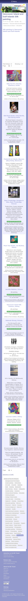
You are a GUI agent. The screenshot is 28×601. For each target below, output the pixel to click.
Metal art (17, 517)
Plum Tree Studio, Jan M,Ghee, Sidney (14, 246)
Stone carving (14, 541)
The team (6, 570)
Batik (6, 487)
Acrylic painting (9, 483)
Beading (11, 487)
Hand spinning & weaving (12, 511)
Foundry (19, 505)
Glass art (19, 507)
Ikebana (22, 511)
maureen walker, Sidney (14, 416)
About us (6, 568)
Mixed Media (8, 519)
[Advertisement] (14, 47)
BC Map (17, 21)
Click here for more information (14, 93)
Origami (23, 523)
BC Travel (11, 21)
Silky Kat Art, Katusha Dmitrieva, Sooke (14, 84)
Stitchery (7, 541)
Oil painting (16, 523)
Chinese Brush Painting (11, 493)
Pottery (7, 531)
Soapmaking (8, 539)
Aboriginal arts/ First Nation (12, 481)
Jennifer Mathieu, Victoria (14, 289)
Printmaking (14, 531)
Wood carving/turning (10, 547)
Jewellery (22, 513)
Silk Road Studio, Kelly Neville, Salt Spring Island (14, 116)
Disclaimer (6, 578)
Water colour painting (10, 545)
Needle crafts (8, 523)
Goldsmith (8, 509)
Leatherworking (9, 517)
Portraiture (19, 529)
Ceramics (17, 491)
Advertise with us (8, 555)
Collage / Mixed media (11, 497)
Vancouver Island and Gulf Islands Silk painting (13, 16)
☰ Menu (14, 1)
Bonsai (15, 489)
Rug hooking (17, 533)
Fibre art (18, 503)
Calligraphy (22, 489)
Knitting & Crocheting (10, 515)
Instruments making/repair (12, 513)
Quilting (20, 531)
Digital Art (7, 501)
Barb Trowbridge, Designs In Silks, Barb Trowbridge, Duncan (14, 202)
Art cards (7, 485)
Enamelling (20, 501)
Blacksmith (18, 487)
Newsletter (6, 573)
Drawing (14, 501)
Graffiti (14, 509)
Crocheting (17, 499)
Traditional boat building (11, 543)
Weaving (20, 545)
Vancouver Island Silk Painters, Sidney (14, 305)
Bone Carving (8, 489)
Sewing (13, 535)
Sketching (15, 537)
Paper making (9, 525)
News (5, 575)
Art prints (13, 485)
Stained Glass (17, 539)
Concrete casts (9, 499)
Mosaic (15, 519)
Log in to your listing (9, 556)
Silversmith (8, 537)
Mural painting (9, 521)
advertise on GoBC (8, 474)
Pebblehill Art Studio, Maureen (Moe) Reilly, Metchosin (14, 160)
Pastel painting (9, 527)
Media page (7, 577)
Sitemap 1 (6, 588)
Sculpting (7, 535)
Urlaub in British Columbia (10, 561)
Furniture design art (10, 507)
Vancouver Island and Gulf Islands (17, 23)
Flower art (8, 505)
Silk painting (19, 25)
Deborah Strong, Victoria (14, 320)
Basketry (20, 485)
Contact (6, 571)
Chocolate (21, 493)
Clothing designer (9, 495)
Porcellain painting (10, 529)
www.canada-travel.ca (9, 563)
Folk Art (14, 505)
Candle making (9, 491)
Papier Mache (17, 525)
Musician (16, 521)
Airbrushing (18, 483)
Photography (17, 527)
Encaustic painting (10, 503)
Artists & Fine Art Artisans (9, 25)
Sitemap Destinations (9, 590)
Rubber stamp (9, 533)
